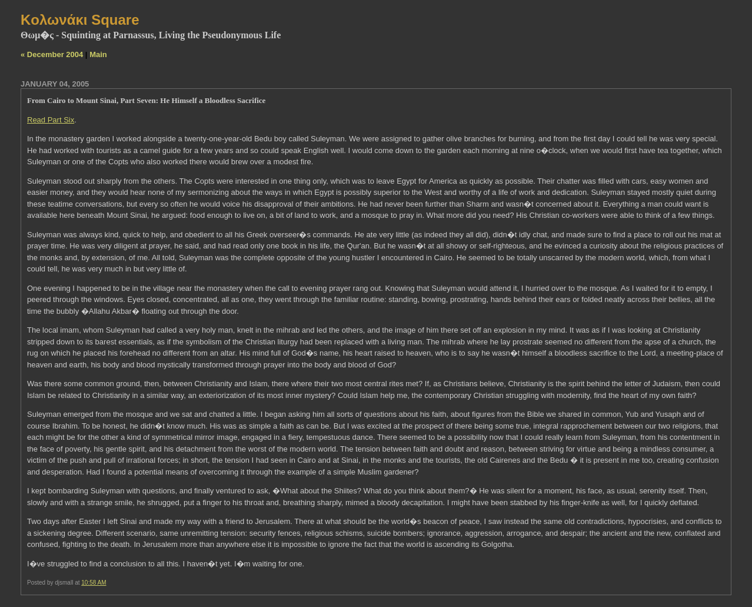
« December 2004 (52, 54)
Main (98, 54)
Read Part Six (50, 119)
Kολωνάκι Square (80, 20)
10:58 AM (93, 582)
